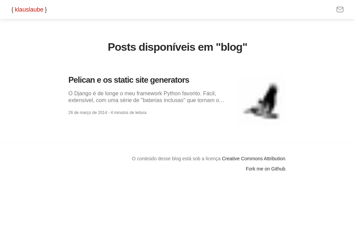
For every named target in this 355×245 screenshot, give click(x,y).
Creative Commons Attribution (253, 158)
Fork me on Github (265, 169)
